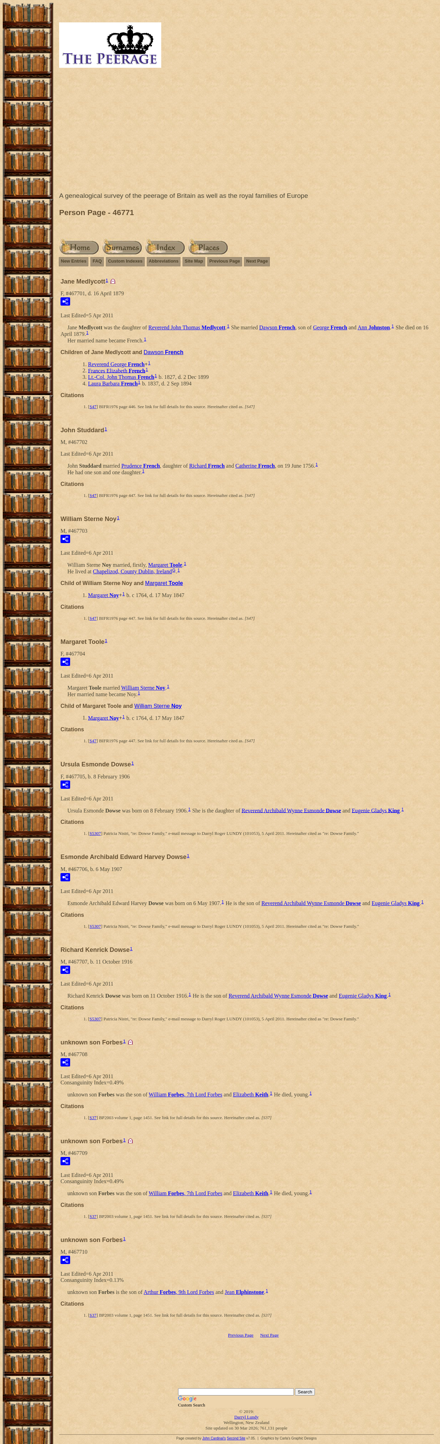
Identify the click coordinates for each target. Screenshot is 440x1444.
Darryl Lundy (246, 1417)
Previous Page (224, 261)
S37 (92, 1117)
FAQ (97, 261)
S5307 (95, 833)
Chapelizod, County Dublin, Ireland (132, 571)
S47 (92, 406)
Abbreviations (164, 261)
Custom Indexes (125, 261)
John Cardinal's (214, 1438)
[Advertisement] (246, 131)
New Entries (73, 261)
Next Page (257, 261)
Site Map (194, 261)
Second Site (236, 1438)
